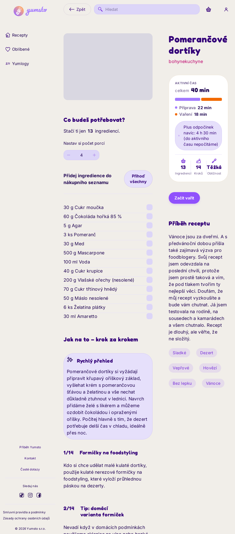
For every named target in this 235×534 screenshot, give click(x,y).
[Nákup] (208, 9)
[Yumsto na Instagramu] (30, 495)
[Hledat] (146, 9)
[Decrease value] (68, 155)
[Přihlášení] (226, 9)
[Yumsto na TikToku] (21, 495)
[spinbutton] (81, 155)
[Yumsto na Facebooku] (39, 495)
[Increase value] (94, 155)
